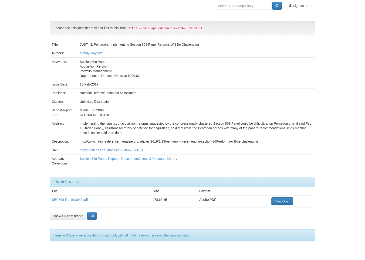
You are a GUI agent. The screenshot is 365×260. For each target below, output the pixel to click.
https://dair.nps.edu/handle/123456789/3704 (111, 150)
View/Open (282, 201)
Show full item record (68, 216)
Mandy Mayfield (91, 53)
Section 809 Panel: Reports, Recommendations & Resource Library (128, 159)
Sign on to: (300, 6)
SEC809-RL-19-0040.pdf (70, 200)
